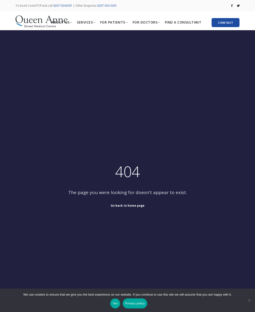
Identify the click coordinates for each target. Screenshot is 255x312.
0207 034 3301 (107, 6)
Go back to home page (128, 205)
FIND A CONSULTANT (183, 22)
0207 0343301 (62, 6)
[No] (249, 300)
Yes (115, 303)
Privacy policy (135, 303)
